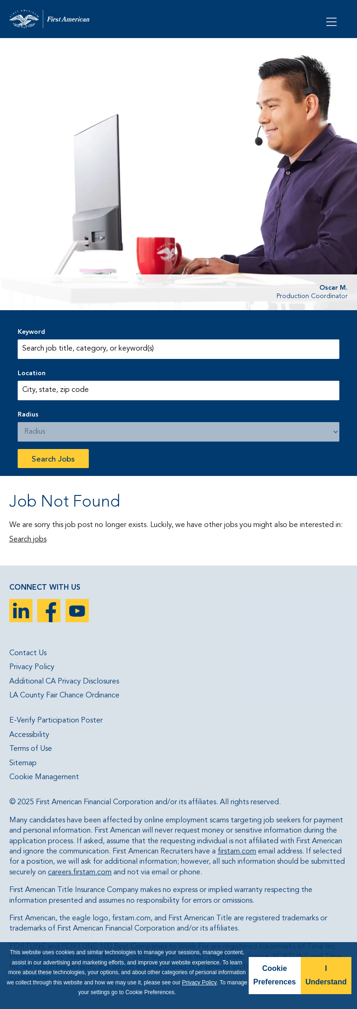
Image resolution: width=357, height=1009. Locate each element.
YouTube (77, 610)
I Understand (326, 975)
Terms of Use (30, 749)
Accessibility (29, 735)
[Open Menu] (332, 21)
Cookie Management (44, 777)
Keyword (31, 332)
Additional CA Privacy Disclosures (64, 681)
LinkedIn (21, 610)
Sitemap (23, 763)
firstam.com (237, 851)
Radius (28, 414)
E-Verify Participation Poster (56, 720)
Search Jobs (53, 459)
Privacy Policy (31, 667)
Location (32, 373)
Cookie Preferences (274, 975)
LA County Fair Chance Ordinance (64, 695)
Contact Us (27, 653)
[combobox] (178, 390)
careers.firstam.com (80, 872)
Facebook (48, 610)
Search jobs (27, 539)
